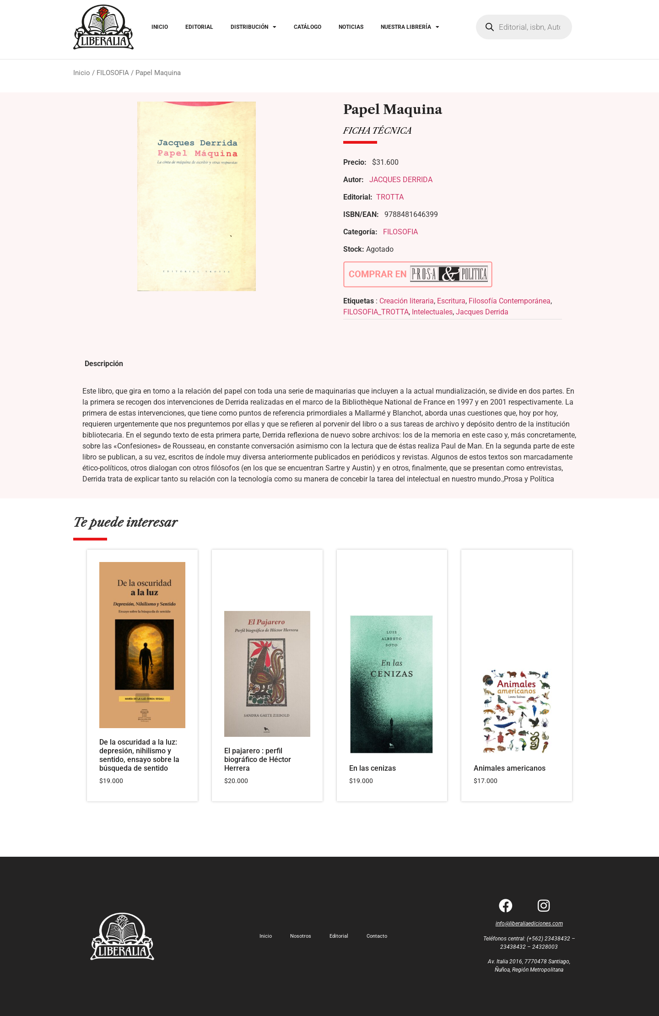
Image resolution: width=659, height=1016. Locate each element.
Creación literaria (406, 301)
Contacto (377, 936)
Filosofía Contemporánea (510, 301)
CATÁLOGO (307, 27)
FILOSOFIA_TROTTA (376, 312)
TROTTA (390, 197)
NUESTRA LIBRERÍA (410, 27)
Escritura (451, 301)
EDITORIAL (199, 27)
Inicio (81, 73)
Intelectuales (432, 312)
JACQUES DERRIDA (400, 179)
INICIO (159, 27)
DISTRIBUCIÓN (253, 27)
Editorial (339, 936)
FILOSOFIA (113, 73)
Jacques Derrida (482, 312)
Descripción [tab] (104, 363)
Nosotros (300, 936)
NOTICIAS (351, 27)
